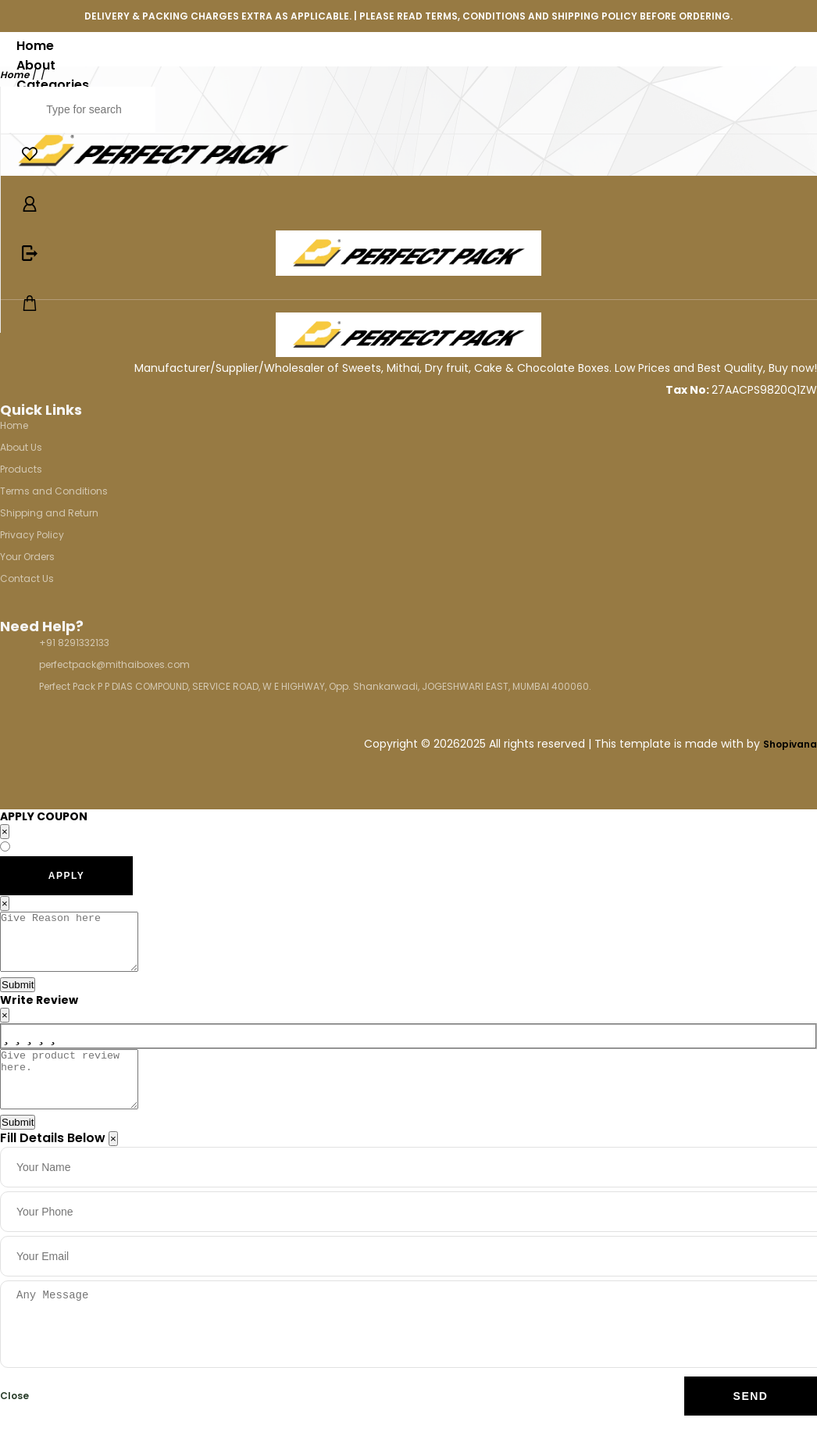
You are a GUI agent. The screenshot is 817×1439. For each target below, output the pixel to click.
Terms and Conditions (54, 491)
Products (21, 469)
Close (14, 1419)
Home (35, 46)
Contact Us (27, 578)
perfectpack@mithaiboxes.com (114, 664)
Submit (18, 996)
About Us (21, 447)
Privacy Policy (32, 534)
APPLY (66, 875)
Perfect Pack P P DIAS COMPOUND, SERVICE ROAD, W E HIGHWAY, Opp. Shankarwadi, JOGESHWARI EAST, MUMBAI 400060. (315, 686)
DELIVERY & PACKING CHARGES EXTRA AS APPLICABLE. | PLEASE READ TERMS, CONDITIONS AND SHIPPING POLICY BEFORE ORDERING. (408, 16)
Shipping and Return (49, 513)
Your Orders (27, 556)
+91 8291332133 (74, 642)
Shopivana (790, 744)
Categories (52, 85)
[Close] (113, 1162)
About (35, 65)
